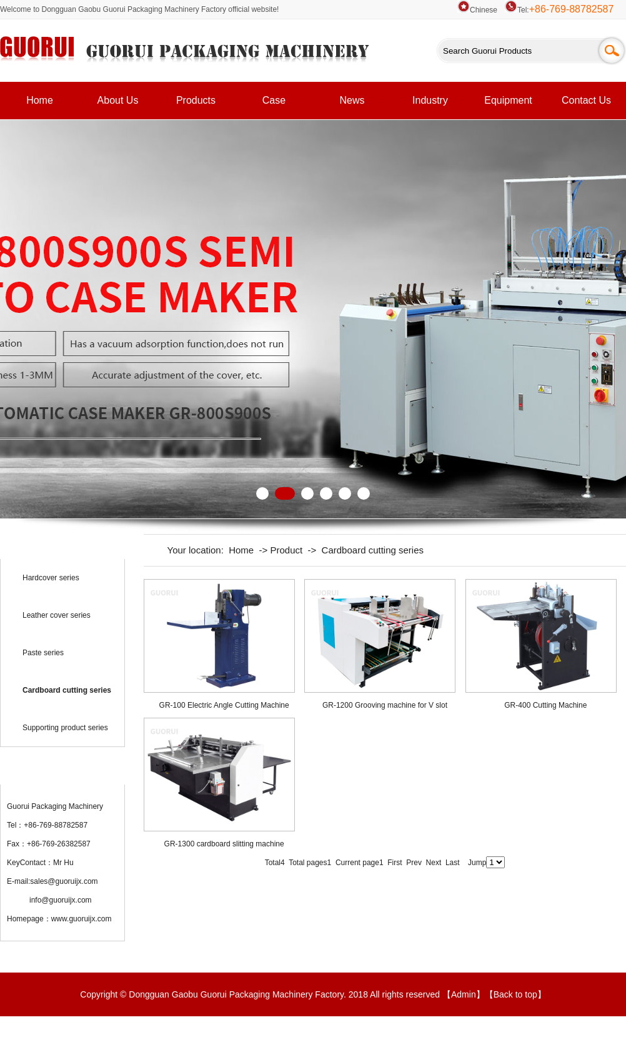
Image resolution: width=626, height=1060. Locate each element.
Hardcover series (50, 577)
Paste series (43, 652)
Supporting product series (65, 727)
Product (286, 550)
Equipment (508, 100)
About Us (118, 100)
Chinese (477, 10)
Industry (430, 100)
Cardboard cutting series (373, 550)
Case (274, 100)
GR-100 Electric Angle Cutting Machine (224, 705)
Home (39, 100)
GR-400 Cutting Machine (545, 705)
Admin (463, 994)
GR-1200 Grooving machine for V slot (384, 705)
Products (196, 100)
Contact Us (586, 100)
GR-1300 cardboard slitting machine (224, 844)
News (351, 100)
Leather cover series (56, 615)
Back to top (515, 994)
